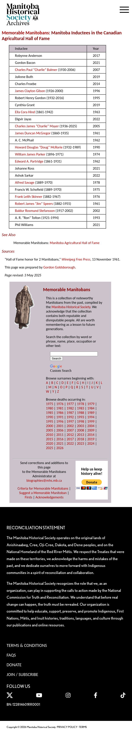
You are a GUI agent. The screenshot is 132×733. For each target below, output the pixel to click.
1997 (70, 421)
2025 (49, 448)
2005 (49, 430)
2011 (59, 435)
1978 (80, 404)
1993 (80, 417)
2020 (49, 443)
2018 (80, 439)
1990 (49, 417)
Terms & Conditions (27, 645)
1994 (90, 417)
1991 (59, 417)
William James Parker (30, 154)
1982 (70, 408)
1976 (59, 404)
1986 (59, 413)
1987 (70, 413)
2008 (80, 430)
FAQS (11, 655)
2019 (90, 439)
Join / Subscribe (22, 674)
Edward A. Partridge (29, 161)
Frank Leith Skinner (28, 196)
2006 (59, 430)
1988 (80, 413)
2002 (70, 426)
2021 (59, 443)
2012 (70, 435)
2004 (90, 426)
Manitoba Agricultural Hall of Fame (74, 243)
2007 (70, 430)
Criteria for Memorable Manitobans (43, 488)
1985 (49, 413)
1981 (59, 408)
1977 (70, 404)
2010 (49, 435)
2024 (90, 443)
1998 (80, 421)
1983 (80, 408)
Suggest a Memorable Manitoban (43, 493)
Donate (14, 664)
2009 (90, 430)
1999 (90, 421)
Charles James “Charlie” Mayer (37, 126)
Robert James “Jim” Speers (34, 204)
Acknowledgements (49, 497)
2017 (70, 439)
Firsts (28, 497)
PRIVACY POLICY (67, 727)
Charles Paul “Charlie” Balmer (36, 70)
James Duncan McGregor (33, 133)
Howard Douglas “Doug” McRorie (38, 147)
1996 (59, 421)
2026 (59, 448)
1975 (49, 404)
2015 (49, 439)
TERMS (83, 727)
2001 (59, 426)
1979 (90, 404)
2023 (80, 443)
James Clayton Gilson (30, 91)
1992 (70, 417)
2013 (80, 435)
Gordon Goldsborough (59, 267)
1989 (90, 413)
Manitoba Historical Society (71, 307)
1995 (49, 421)
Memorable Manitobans (25, 33)
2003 (80, 426)
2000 (49, 426)
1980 (49, 408)
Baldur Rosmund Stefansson (35, 211)
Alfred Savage (24, 182)
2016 (59, 439)
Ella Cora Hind (25, 112)
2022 (70, 443)
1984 (90, 408)
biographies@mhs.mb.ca (44, 480)
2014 (90, 435)
